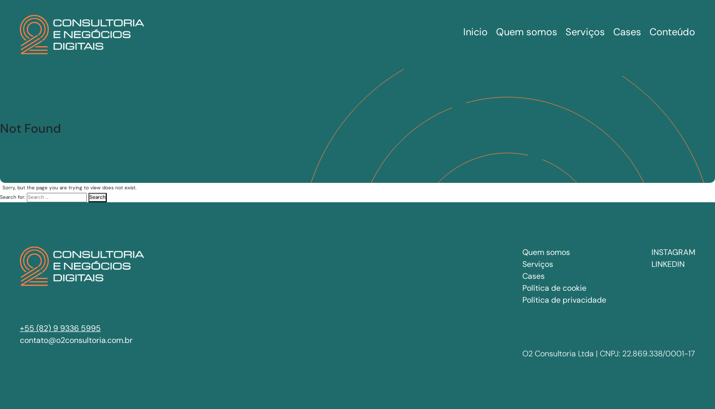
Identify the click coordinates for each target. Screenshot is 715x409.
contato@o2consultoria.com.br (76, 340)
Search (97, 197)
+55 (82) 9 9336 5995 (60, 328)
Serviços (537, 264)
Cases (533, 276)
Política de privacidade (564, 300)
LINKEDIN (668, 264)
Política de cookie (554, 288)
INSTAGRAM (673, 252)
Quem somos (546, 252)
